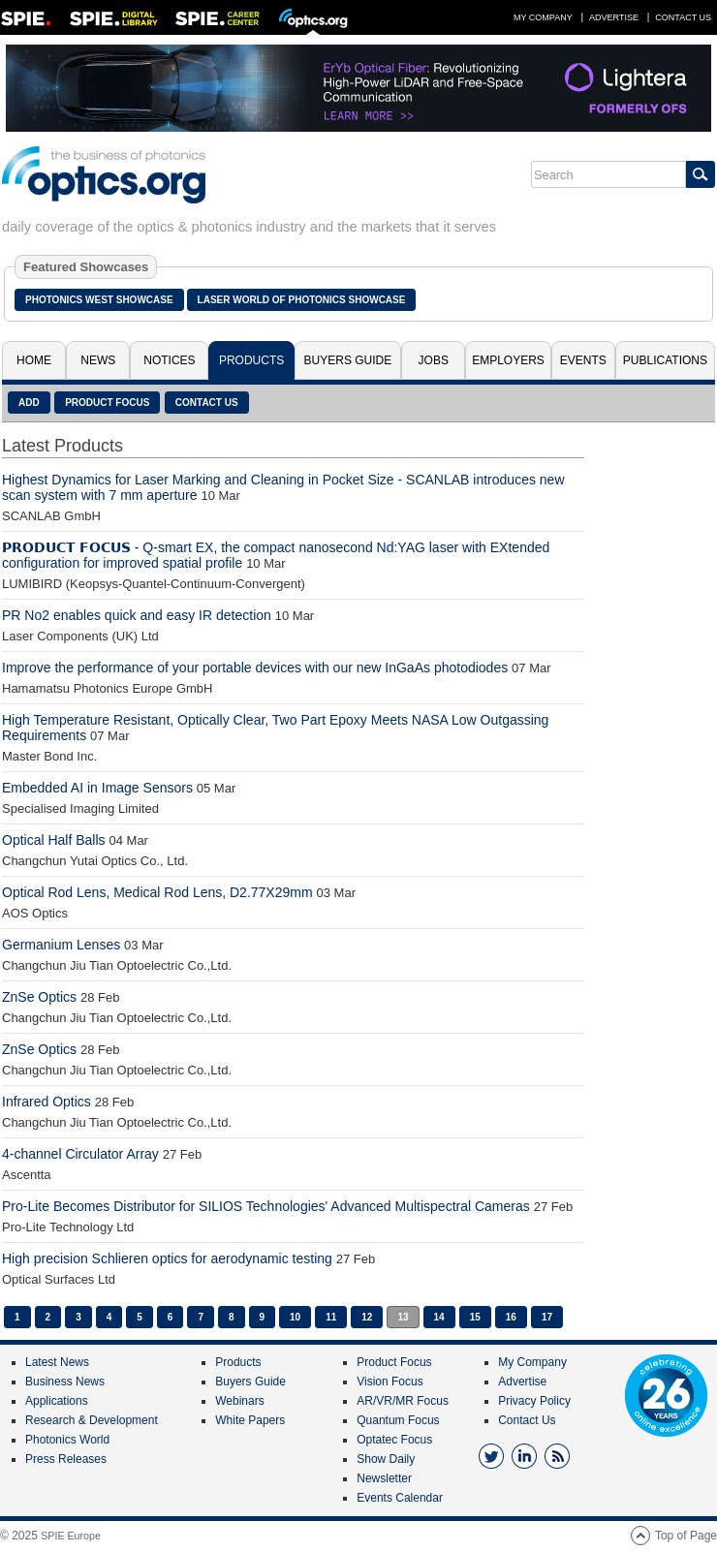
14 (439, 1317)
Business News (65, 1381)
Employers (508, 360)
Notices (169, 360)
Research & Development (91, 1420)
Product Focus (107, 402)
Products (251, 360)
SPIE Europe (71, 1535)
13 (402, 1317)
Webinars (239, 1401)
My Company (543, 17)
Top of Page (686, 1535)
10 (295, 1317)
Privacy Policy (534, 1401)
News (97, 360)
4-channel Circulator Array (80, 1154)
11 (331, 1317)
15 (475, 1317)
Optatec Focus (394, 1439)
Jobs (434, 360)
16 (511, 1317)
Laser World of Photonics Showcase (302, 300)
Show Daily (386, 1459)
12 (366, 1317)
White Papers (250, 1420)
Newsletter (384, 1478)
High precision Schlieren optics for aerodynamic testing (167, 1258)
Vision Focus (389, 1381)
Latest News (57, 1362)
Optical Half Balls (54, 840)
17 (547, 1317)
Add (29, 402)
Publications (665, 360)
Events (583, 360)
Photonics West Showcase (99, 300)
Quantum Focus (398, 1420)
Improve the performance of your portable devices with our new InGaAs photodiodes (255, 667)
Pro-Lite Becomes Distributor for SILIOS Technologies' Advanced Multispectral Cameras (266, 1206)
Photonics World (67, 1439)
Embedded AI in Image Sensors (97, 787)
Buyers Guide (348, 360)
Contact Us (683, 17)
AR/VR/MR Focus (403, 1401)
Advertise (614, 17)
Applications (56, 1401)
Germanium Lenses (61, 944)
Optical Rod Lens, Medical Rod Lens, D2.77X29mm (157, 892)
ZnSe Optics (39, 997)
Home (33, 360)
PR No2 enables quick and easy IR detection (136, 615)
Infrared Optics (46, 1101)
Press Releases (66, 1459)
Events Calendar (400, 1498)
